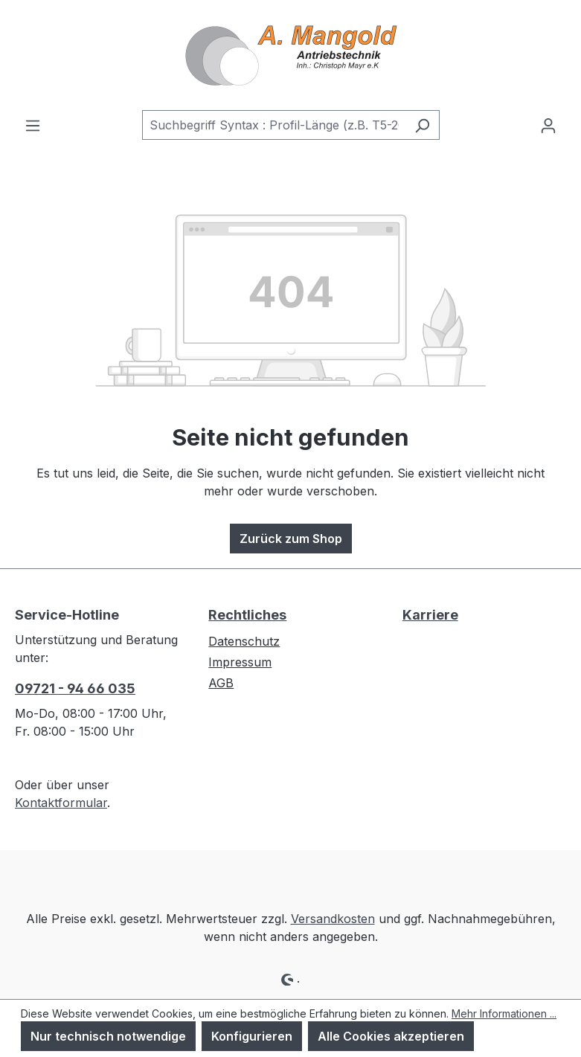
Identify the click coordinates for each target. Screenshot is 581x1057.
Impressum (240, 662)
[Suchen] (422, 125)
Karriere (430, 615)
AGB (221, 682)
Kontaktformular (61, 802)
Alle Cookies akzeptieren (391, 1036)
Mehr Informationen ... (504, 1013)
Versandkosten (333, 918)
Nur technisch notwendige (108, 1036)
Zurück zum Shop (291, 538)
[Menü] (33, 125)
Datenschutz (244, 641)
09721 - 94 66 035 (75, 688)
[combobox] (273, 125)
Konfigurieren (251, 1036)
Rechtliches (247, 615)
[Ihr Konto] (548, 125)
